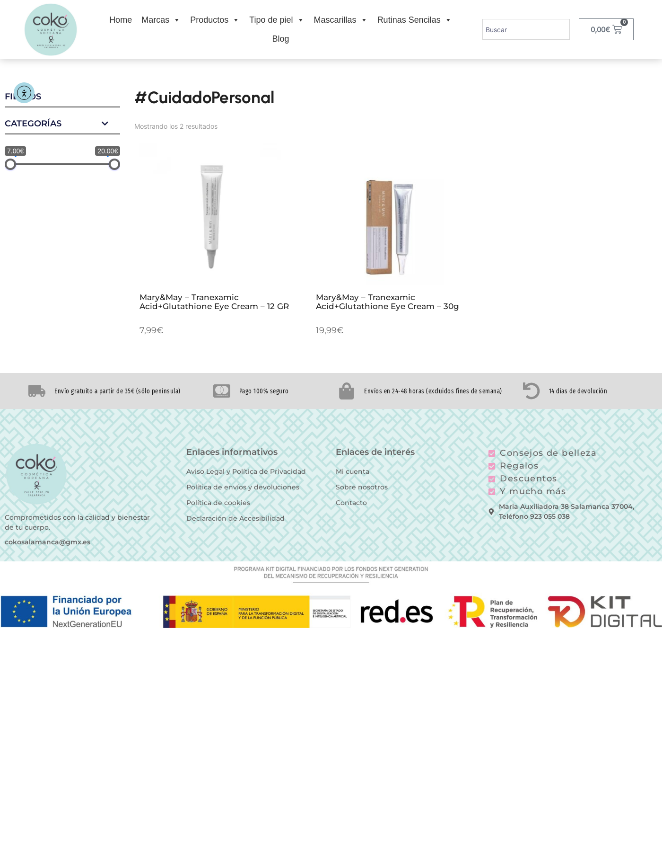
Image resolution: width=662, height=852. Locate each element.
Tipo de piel (276, 19)
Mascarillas (341, 19)
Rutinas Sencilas (414, 19)
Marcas (161, 19)
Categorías (62, 124)
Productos (215, 19)
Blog (280, 39)
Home (120, 20)
